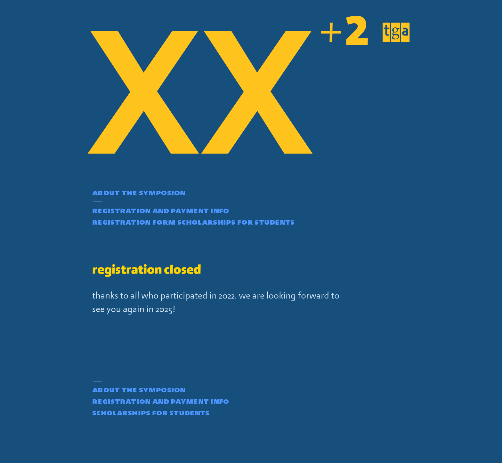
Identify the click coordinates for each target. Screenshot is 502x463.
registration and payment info (160, 210)
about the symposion (139, 192)
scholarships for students (236, 221)
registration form (133, 221)
